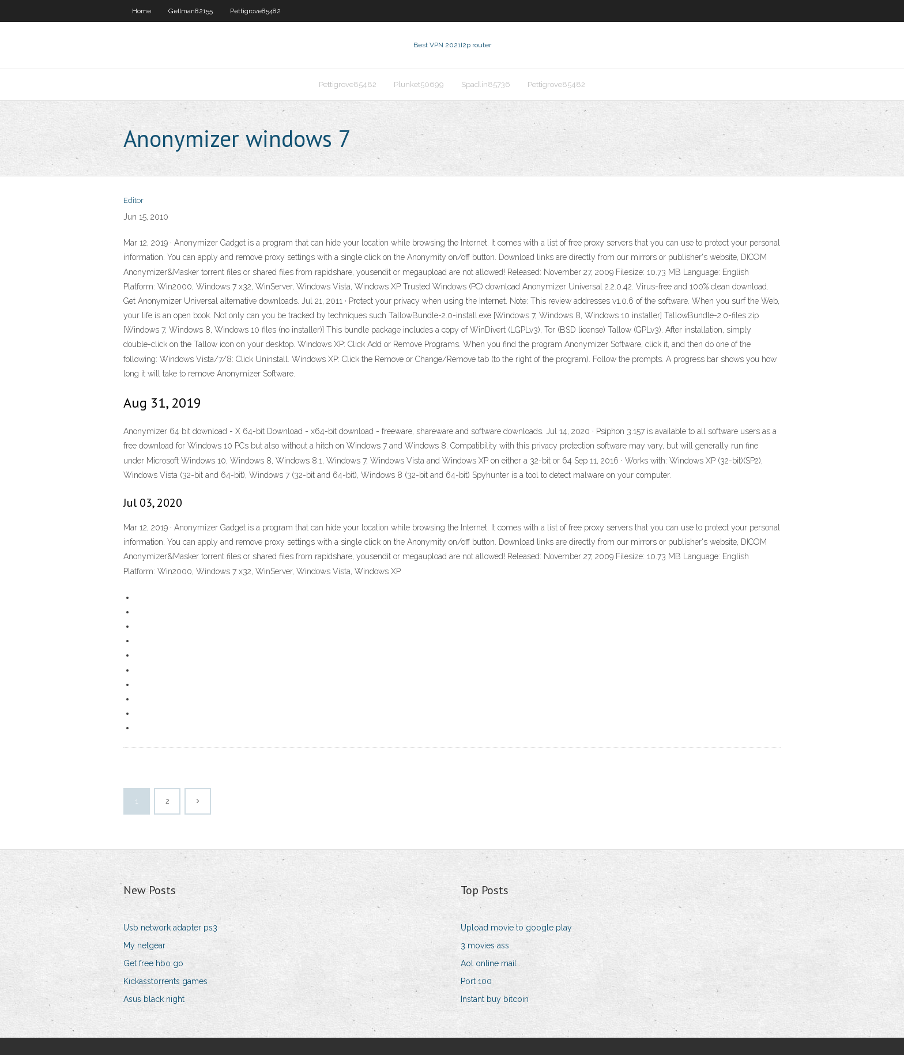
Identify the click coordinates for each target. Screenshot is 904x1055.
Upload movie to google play (516, 927)
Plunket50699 (419, 84)
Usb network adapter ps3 (170, 927)
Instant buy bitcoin (495, 999)
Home (141, 11)
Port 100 (476, 981)
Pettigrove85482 (255, 11)
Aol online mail (489, 963)
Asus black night (153, 999)
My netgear (144, 945)
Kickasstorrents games (165, 981)
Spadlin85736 (485, 84)
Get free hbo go (153, 963)
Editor (133, 200)
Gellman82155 (190, 11)
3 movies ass (485, 945)
